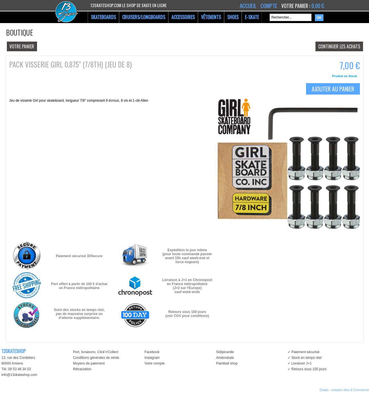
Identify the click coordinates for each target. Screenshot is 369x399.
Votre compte (154, 363)
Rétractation (82, 369)
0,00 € (317, 5)
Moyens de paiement (88, 363)
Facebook (151, 352)
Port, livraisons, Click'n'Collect (95, 352)
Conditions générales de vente (96, 358)
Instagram (151, 358)
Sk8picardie (225, 352)
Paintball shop (226, 363)
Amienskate (225, 358)
